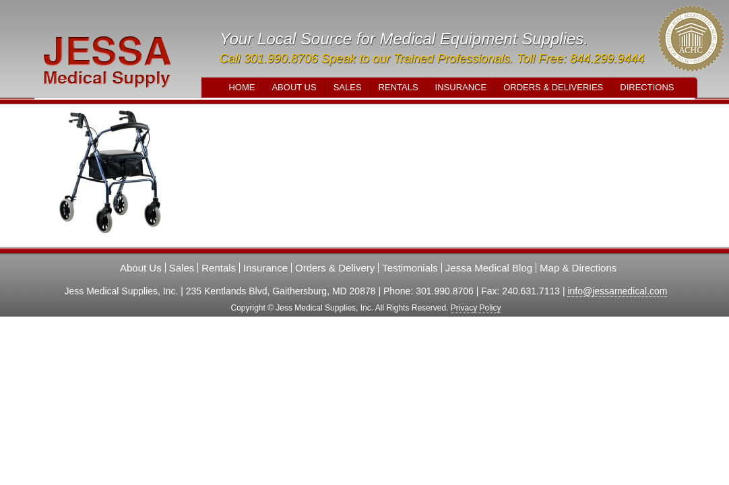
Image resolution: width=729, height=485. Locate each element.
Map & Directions (578, 268)
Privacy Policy (476, 308)
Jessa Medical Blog (488, 268)
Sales (348, 87)
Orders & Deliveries (553, 87)
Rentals (398, 87)
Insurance (461, 87)
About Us (294, 87)
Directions (647, 87)
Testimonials (410, 268)
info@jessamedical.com (617, 291)
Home (241, 87)
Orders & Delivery (335, 268)
